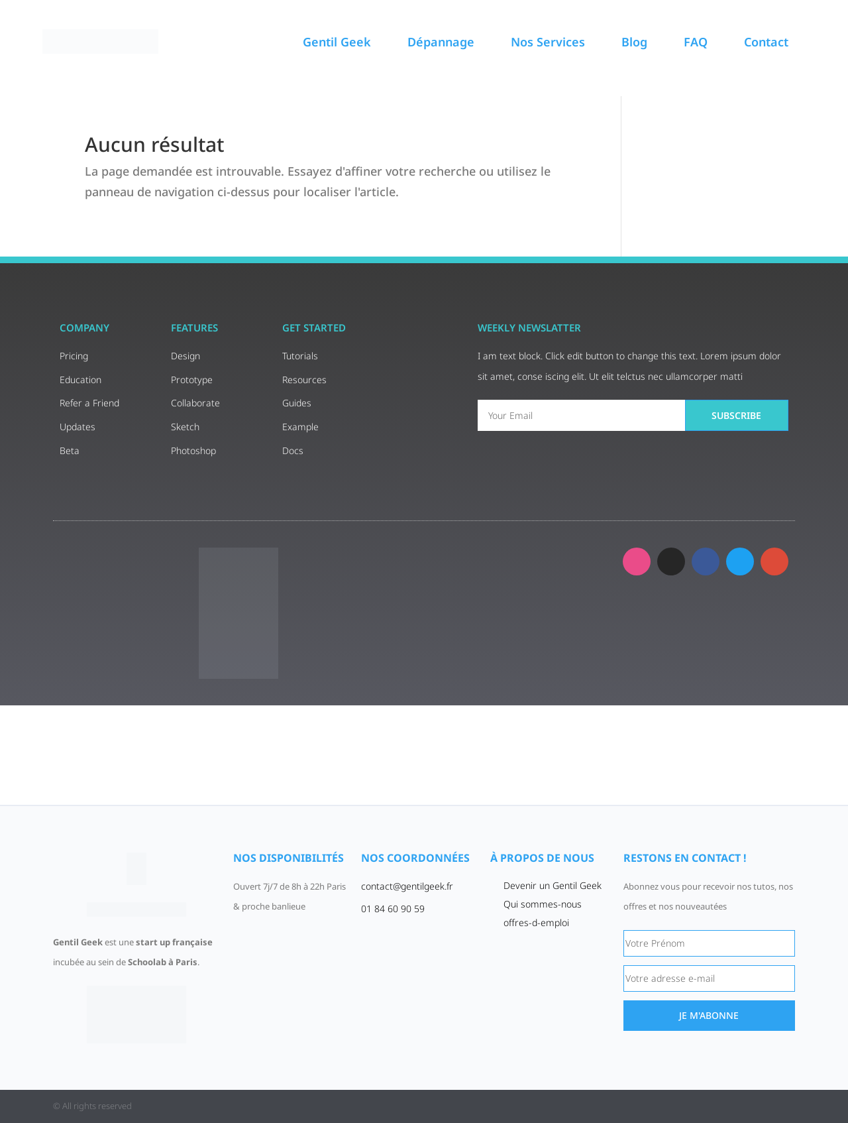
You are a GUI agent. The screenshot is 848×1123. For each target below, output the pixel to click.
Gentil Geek (337, 42)
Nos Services (548, 42)
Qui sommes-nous (543, 904)
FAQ (696, 42)
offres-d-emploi (536, 922)
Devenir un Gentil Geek (553, 885)
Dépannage (440, 42)
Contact (766, 42)
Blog (634, 42)
